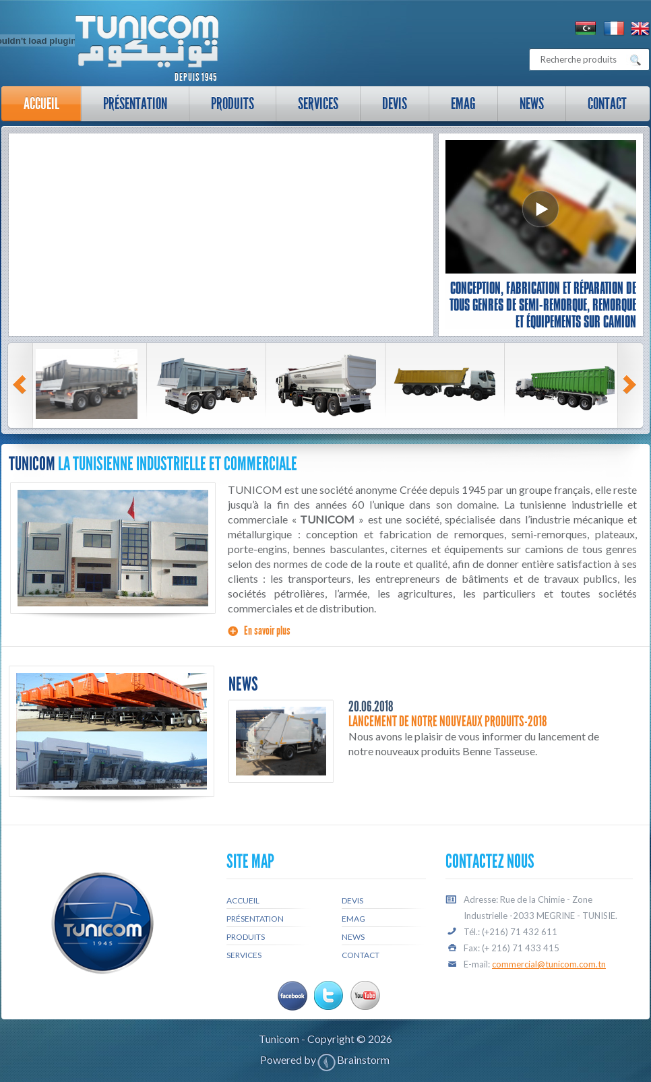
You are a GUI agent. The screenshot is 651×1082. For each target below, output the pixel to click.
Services (312, 107)
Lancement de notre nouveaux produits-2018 (447, 721)
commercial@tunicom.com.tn (549, 964)
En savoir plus (267, 630)
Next (631, 384)
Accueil (41, 103)
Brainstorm (363, 1059)
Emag (463, 103)
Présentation (129, 107)
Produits (232, 103)
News (532, 103)
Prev (21, 384)
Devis (394, 103)
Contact (607, 103)
